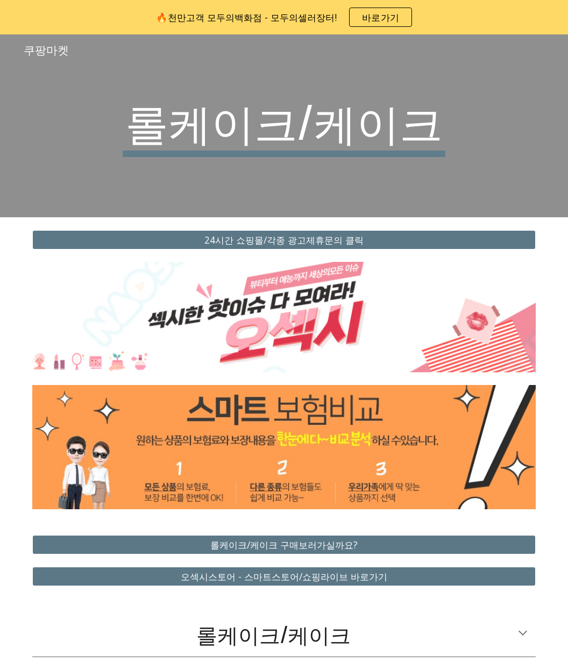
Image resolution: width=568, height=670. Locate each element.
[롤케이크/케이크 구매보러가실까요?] (284, 544)
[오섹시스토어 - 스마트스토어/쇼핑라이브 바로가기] (284, 576)
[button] (523, 634)
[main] (284, 125)
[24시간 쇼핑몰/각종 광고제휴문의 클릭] (284, 240)
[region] (284, 17)
